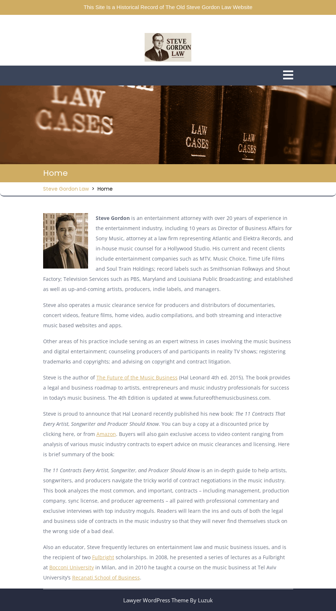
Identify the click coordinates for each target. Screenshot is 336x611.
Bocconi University (71, 567)
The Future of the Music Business (137, 377)
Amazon (106, 434)
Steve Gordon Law (66, 188)
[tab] (288, 75)
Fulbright (103, 557)
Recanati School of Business (106, 577)
